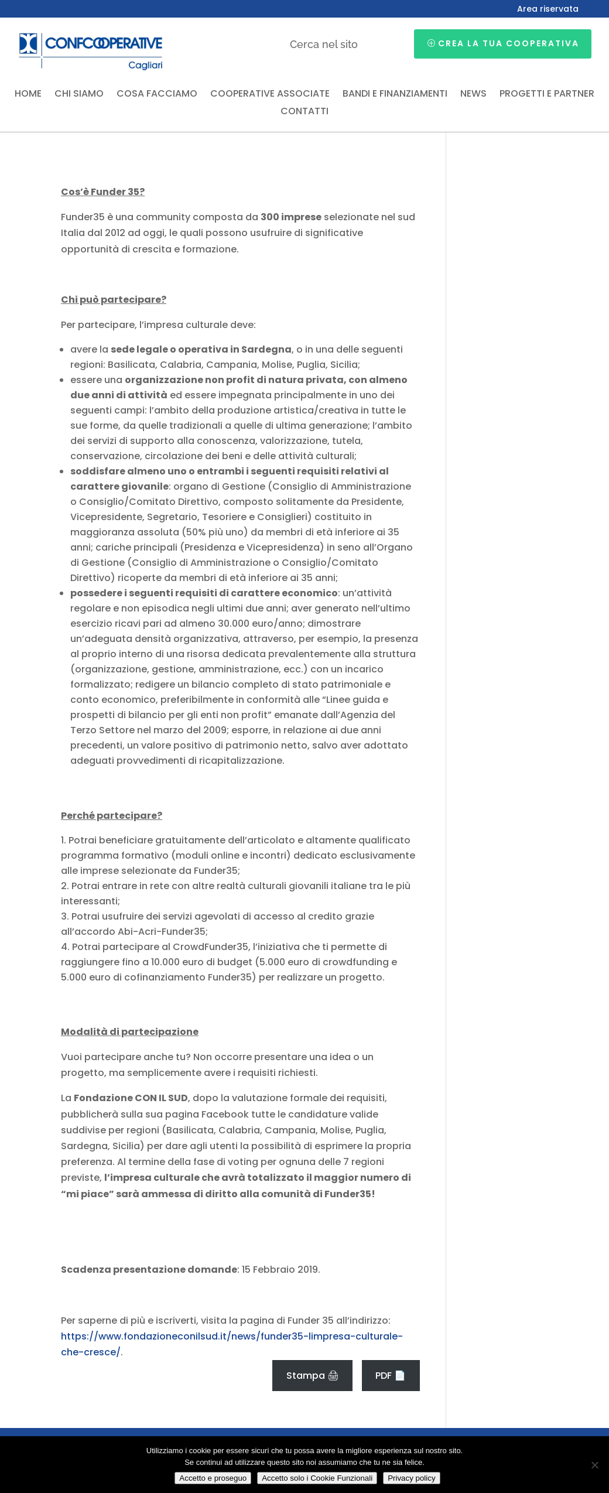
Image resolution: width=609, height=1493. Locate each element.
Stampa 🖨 (312, 1375)
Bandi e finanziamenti (395, 95)
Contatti (304, 112)
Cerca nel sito (324, 44)
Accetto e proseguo (213, 1478)
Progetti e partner (546, 95)
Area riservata (548, 10)
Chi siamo (79, 95)
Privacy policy (411, 1478)
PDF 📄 (390, 1375)
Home (28, 95)
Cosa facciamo (157, 95)
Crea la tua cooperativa (508, 43)
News (473, 95)
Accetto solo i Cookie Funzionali (317, 1478)
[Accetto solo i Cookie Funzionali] (594, 1465)
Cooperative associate (270, 95)
